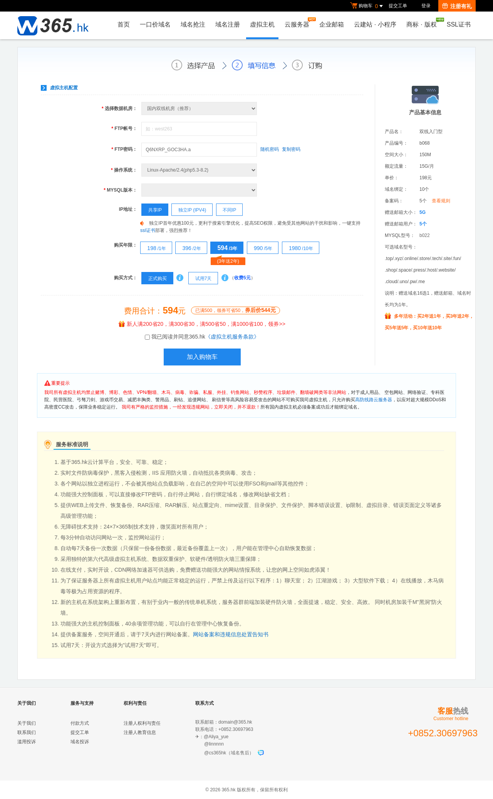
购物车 (367, 6)
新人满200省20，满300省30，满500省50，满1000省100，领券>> (202, 324)
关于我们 (26, 723)
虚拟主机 (262, 24)
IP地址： (128, 209)
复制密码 (291, 149)
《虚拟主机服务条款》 (232, 337)
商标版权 (423, 23)
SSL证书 (459, 24)
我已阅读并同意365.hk (205, 337)
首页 (123, 24)
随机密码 (269, 149)
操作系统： (124, 170)
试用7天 (200, 278)
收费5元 (242, 277)
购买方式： (125, 277)
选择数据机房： (119, 108)
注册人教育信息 (140, 732)
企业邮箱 (331, 24)
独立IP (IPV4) (189, 210)
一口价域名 (155, 24)
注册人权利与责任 (142, 723)
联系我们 (26, 732)
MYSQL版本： (120, 190)
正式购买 (154, 278)
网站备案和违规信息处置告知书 (230, 634)
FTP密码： (124, 149)
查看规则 (441, 201)
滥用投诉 (26, 741)
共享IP (152, 210)
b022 (424, 235)
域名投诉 (79, 741)
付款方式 (79, 723)
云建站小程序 (375, 24)
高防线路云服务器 (373, 399)
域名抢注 (193, 24)
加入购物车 (202, 357)
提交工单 (398, 5)
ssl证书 (147, 230)
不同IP (226, 210)
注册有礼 (457, 6)
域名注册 (227, 24)
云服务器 (299, 22)
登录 (426, 5)
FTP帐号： (124, 128)
